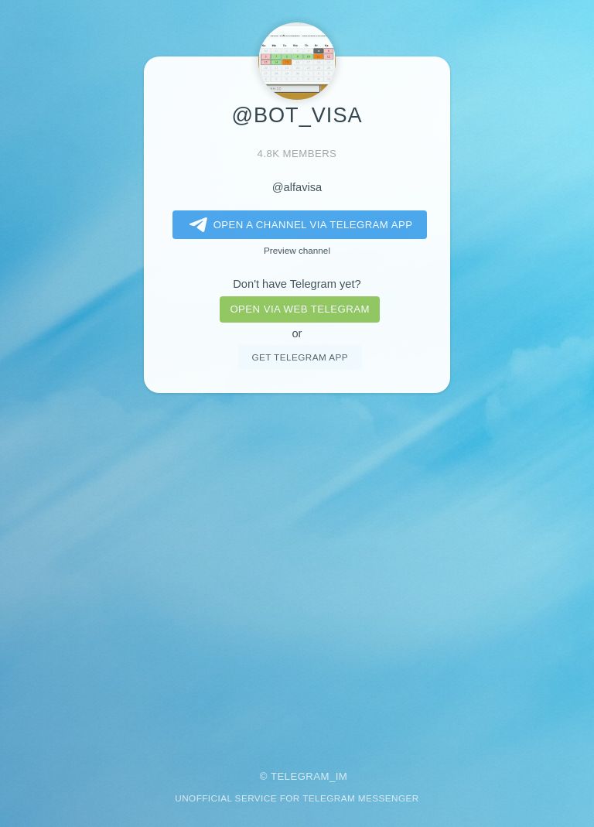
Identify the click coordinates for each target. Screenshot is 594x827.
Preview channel (297, 250)
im (342, 776)
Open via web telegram (299, 309)
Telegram (300, 776)
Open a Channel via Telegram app (298, 225)
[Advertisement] (297, 571)
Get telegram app (299, 357)
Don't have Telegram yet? (296, 284)
